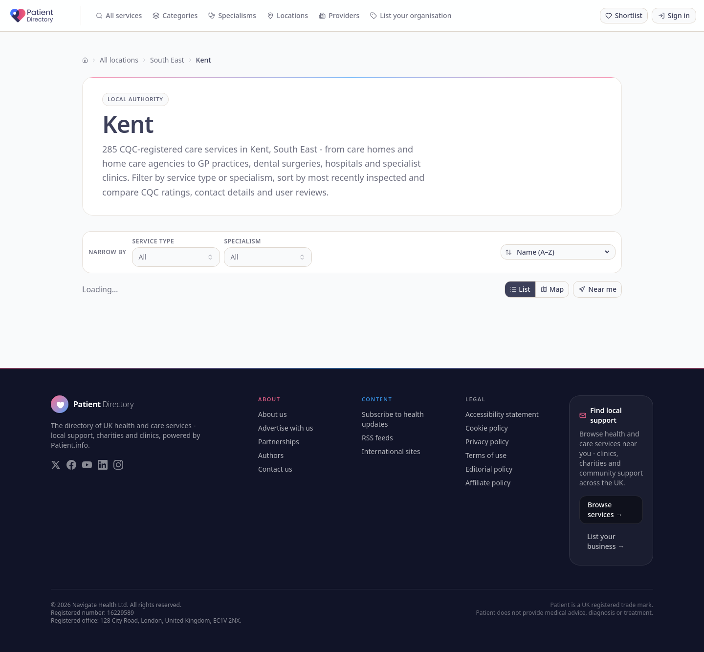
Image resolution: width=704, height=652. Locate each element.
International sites (391, 451)
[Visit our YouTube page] (87, 465)
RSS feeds (377, 437)
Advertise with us (285, 428)
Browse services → (605, 509)
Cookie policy (486, 428)
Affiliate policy (487, 482)
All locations (119, 60)
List (520, 289)
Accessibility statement (502, 414)
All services (119, 15)
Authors (271, 455)
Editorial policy (488, 469)
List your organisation (410, 15)
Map (552, 289)
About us (272, 414)
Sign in (674, 15)
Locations (287, 15)
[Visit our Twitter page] (56, 465)
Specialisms (232, 15)
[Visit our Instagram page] (118, 465)
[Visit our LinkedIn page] (103, 465)
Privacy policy (487, 441)
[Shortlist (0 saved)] (624, 15)
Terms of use (485, 455)
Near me (597, 289)
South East (167, 60)
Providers (339, 15)
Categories (175, 15)
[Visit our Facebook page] (71, 465)
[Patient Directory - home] (44, 15)
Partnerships (278, 441)
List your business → (605, 541)
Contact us (275, 469)
